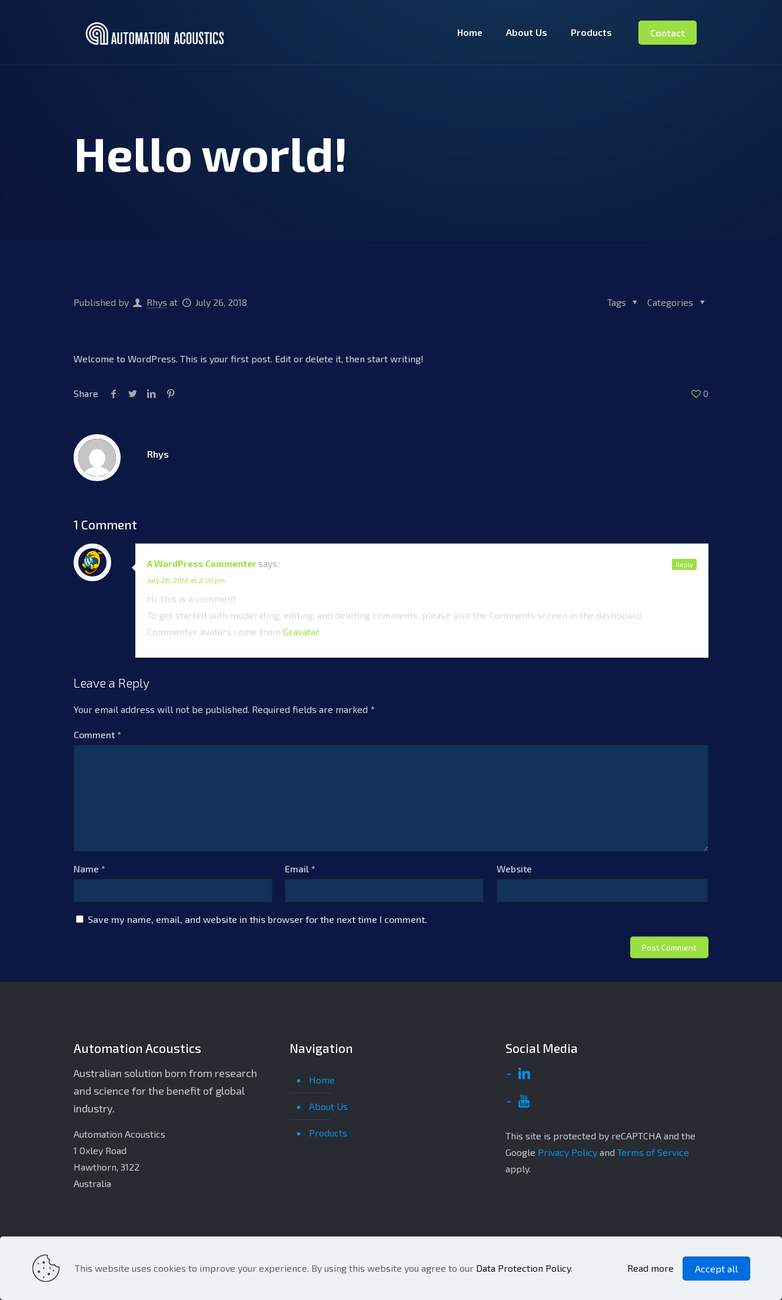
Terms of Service (653, 1152)
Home (322, 1079)
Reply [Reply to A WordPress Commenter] (684, 564)
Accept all (716, 1268)
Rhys (157, 302)
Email (300, 868)
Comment (97, 734)
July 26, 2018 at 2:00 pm (186, 580)
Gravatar (301, 631)
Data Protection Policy (523, 1268)
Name (89, 868)
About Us (328, 1106)
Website (514, 868)
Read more (650, 1268)
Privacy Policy (567, 1152)
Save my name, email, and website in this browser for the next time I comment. (257, 919)
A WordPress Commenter (202, 563)
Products (328, 1132)
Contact (667, 32)
